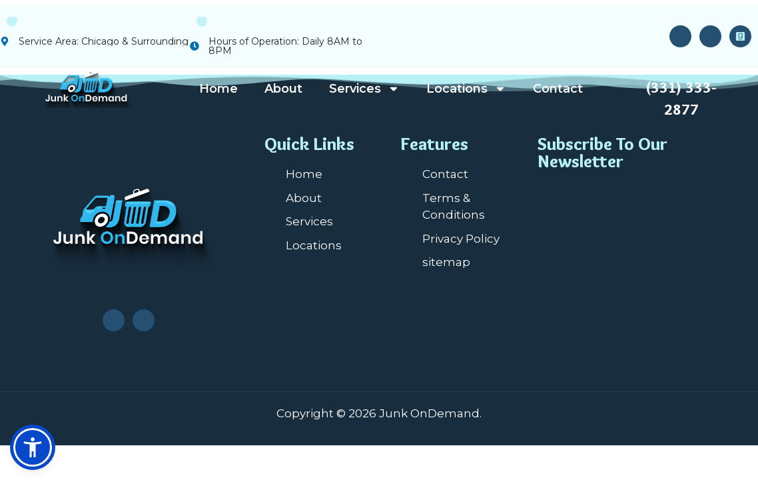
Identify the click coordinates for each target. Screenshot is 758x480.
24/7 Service (681, 68)
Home (218, 88)
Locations (466, 88)
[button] (32, 447)
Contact (558, 88)
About (283, 88)
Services (364, 88)
